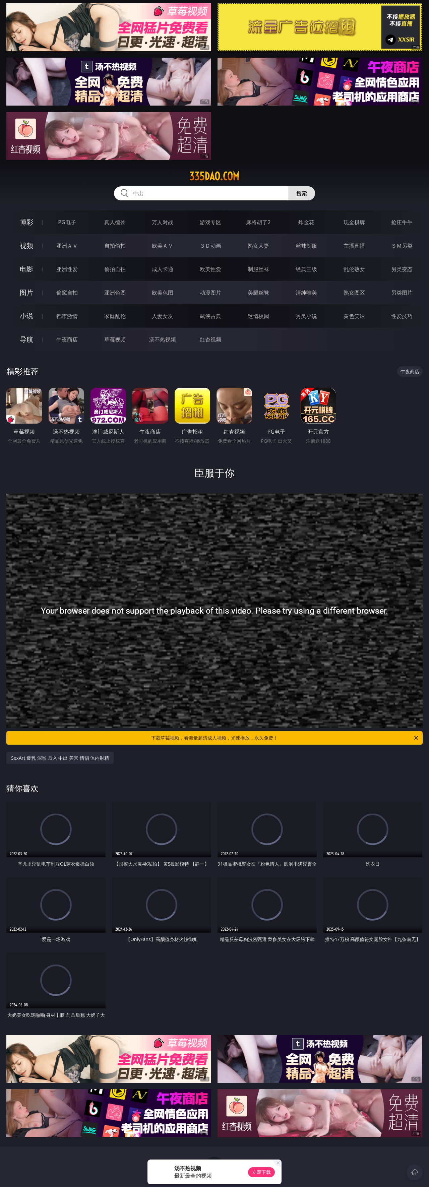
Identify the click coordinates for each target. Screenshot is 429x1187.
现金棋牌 (354, 222)
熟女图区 (354, 292)
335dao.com (214, 176)
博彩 (26, 222)
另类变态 (402, 269)
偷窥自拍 (67, 292)
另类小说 (306, 316)
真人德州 (115, 222)
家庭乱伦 (115, 316)
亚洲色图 (115, 292)
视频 (26, 245)
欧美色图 (162, 292)
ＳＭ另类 (402, 245)
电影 (26, 268)
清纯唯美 (306, 292)
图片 (26, 292)
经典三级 (306, 269)
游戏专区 (210, 222)
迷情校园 (258, 316)
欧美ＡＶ (162, 245)
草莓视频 (115, 339)
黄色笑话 (354, 316)
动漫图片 (210, 292)
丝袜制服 (306, 245)
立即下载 (261, 1172)
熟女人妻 (258, 245)
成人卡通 (162, 269)
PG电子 (67, 222)
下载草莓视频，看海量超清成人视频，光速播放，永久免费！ (285, 738)
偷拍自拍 (115, 269)
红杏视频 (210, 339)
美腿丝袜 (258, 292)
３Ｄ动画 (210, 245)
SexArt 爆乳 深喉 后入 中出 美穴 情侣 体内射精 (60, 758)
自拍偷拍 (115, 245)
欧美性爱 (210, 269)
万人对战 (162, 222)
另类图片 (402, 292)
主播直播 (354, 245)
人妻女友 (162, 316)
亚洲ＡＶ (67, 245)
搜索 (301, 193)
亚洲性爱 (67, 269)
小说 (26, 315)
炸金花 (306, 222)
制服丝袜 (258, 269)
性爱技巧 (402, 316)
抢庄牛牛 (402, 222)
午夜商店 (67, 339)
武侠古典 (210, 316)
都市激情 (67, 316)
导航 (26, 339)
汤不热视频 (162, 339)
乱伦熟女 (354, 269)
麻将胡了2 (258, 222)
